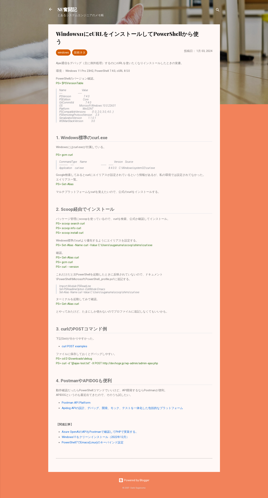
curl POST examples (74, 346)
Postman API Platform (76, 402)
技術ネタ (79, 52)
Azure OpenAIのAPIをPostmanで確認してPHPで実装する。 (100, 432)
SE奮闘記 (67, 9)
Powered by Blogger (134, 480)
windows (63, 52)
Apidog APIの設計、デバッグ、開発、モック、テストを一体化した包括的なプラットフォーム (122, 408)
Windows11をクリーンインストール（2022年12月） (95, 437)
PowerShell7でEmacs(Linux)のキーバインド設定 (92, 442)
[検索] (217, 10)
